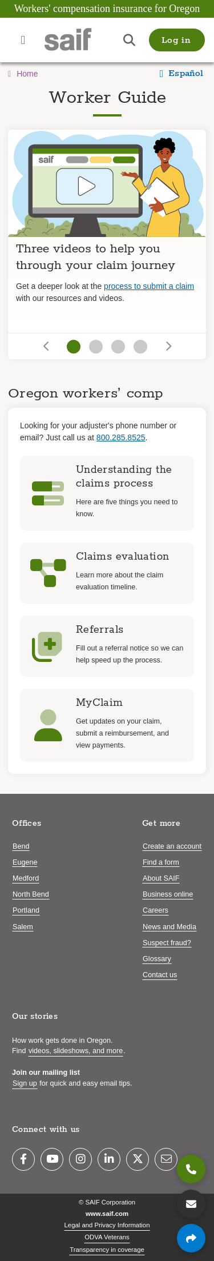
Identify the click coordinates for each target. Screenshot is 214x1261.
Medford (26, 878)
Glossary (157, 959)
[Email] (166, 1159)
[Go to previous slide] (47, 346)
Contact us (160, 975)
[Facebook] (23, 1159)
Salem (23, 927)
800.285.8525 (121, 437)
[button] (177, 40)
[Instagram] (80, 1159)
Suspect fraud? (167, 943)
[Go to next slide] (167, 346)
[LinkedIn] (109, 1159)
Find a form (161, 862)
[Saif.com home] (79, 40)
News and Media (169, 927)
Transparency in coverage (107, 1249)
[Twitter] (137, 1159)
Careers (155, 910)
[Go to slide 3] (118, 347)
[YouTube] (52, 1159)
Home (23, 73)
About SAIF (161, 878)
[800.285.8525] (191, 1169)
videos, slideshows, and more (76, 1051)
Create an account (172, 846)
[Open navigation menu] (23, 40)
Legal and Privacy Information (107, 1225)
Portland (26, 910)
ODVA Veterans (107, 1237)
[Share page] (191, 1238)
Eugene (25, 862)
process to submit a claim (149, 286)
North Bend (31, 894)
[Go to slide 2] (96, 347)
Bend (21, 846)
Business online (168, 894)
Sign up (25, 1083)
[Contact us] (191, 1204)
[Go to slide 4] (140, 347)
